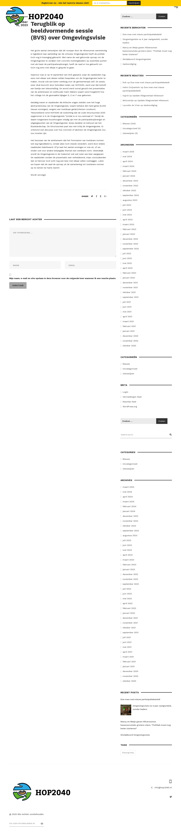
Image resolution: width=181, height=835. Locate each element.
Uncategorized (130, 128)
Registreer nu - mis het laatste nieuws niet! (65, 3)
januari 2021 (129, 331)
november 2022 (130, 244)
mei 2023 (127, 215)
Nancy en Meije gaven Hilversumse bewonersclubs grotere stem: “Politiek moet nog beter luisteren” (147, 50)
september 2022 (131, 248)
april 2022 (128, 268)
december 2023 (130, 181)
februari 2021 (129, 326)
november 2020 (130, 341)
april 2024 (128, 161)
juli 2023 (127, 205)
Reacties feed (129, 402)
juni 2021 (127, 307)
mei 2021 (127, 312)
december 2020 (130, 336)
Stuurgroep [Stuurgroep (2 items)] (128, 752)
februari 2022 (129, 273)
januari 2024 (129, 176)
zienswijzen (128, 133)
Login (125, 392)
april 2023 (128, 219)
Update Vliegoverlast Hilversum (148, 95)
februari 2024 (129, 171)
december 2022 (130, 239)
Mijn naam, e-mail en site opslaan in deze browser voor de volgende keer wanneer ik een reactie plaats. (62, 278)
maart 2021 (128, 321)
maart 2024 (128, 166)
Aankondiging (129, 64)
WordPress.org (130, 406)
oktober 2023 (129, 190)
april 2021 (127, 316)
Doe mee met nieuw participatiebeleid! (150, 82)
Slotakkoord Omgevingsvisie (137, 59)
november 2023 (130, 185)
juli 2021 (127, 302)
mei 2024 (127, 156)
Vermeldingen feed (132, 397)
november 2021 (130, 287)
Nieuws (126, 123)
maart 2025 (128, 151)
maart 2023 (128, 224)
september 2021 (130, 297)
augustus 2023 (130, 200)
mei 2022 (127, 263)
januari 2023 (129, 234)
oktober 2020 (129, 345)
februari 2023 (129, 229)
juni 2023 (127, 210)
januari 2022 (129, 278)
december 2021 (130, 282)
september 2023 (131, 195)
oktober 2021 (129, 292)
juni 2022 (127, 258)
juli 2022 (127, 253)
